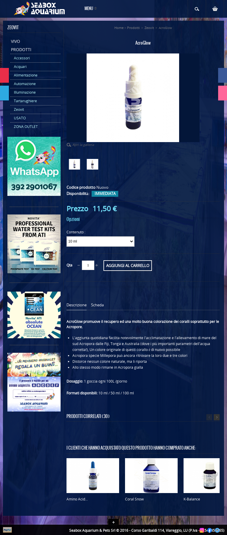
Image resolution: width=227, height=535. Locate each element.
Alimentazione (26, 75)
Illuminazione (25, 92)
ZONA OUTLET (26, 126)
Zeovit (19, 109)
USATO (20, 118)
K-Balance (192, 499)
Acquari (20, 66)
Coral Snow (134, 499)
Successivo (217, 417)
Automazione (25, 83)
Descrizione (77, 305)
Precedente (209, 417)
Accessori (22, 58)
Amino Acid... (77, 499)
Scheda (97, 305)
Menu (89, 8)
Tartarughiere (25, 100)
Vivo (15, 41)
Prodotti (21, 49)
